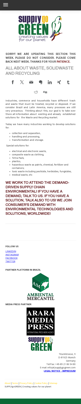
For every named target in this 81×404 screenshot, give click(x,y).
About (7, 383)
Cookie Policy (41, 383)
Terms (15, 383)
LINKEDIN (10, 251)
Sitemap (53, 383)
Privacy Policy (26, 383)
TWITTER (10, 261)
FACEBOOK (11, 258)
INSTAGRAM (12, 254)
